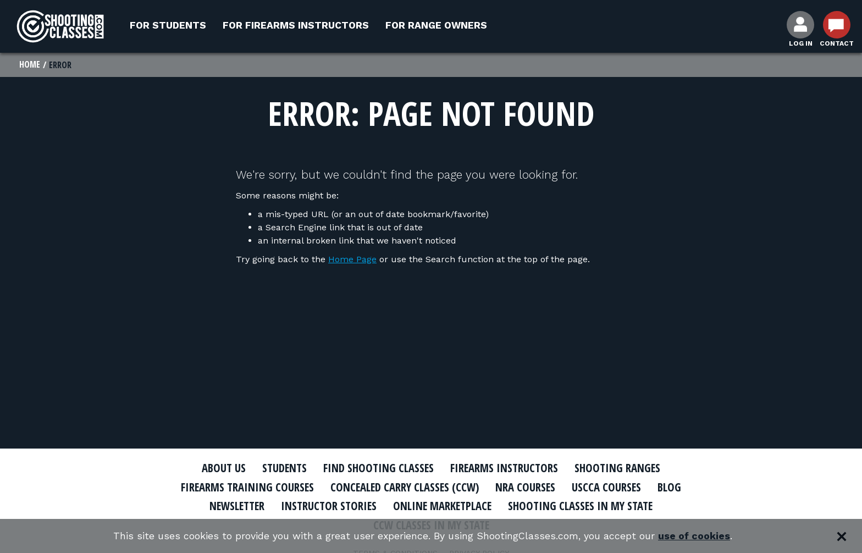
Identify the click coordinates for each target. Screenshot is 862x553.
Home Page (352, 260)
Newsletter (233, 506)
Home (30, 65)
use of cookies (695, 536)
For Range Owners (436, 25)
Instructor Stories (328, 506)
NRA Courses (528, 487)
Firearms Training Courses (245, 487)
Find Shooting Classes (379, 468)
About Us (220, 468)
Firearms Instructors (506, 468)
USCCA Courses (609, 487)
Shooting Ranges (620, 468)
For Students (168, 25)
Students (282, 468)
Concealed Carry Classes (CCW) (405, 487)
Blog (673, 487)
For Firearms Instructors (296, 25)
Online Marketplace (443, 506)
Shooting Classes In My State (584, 506)
